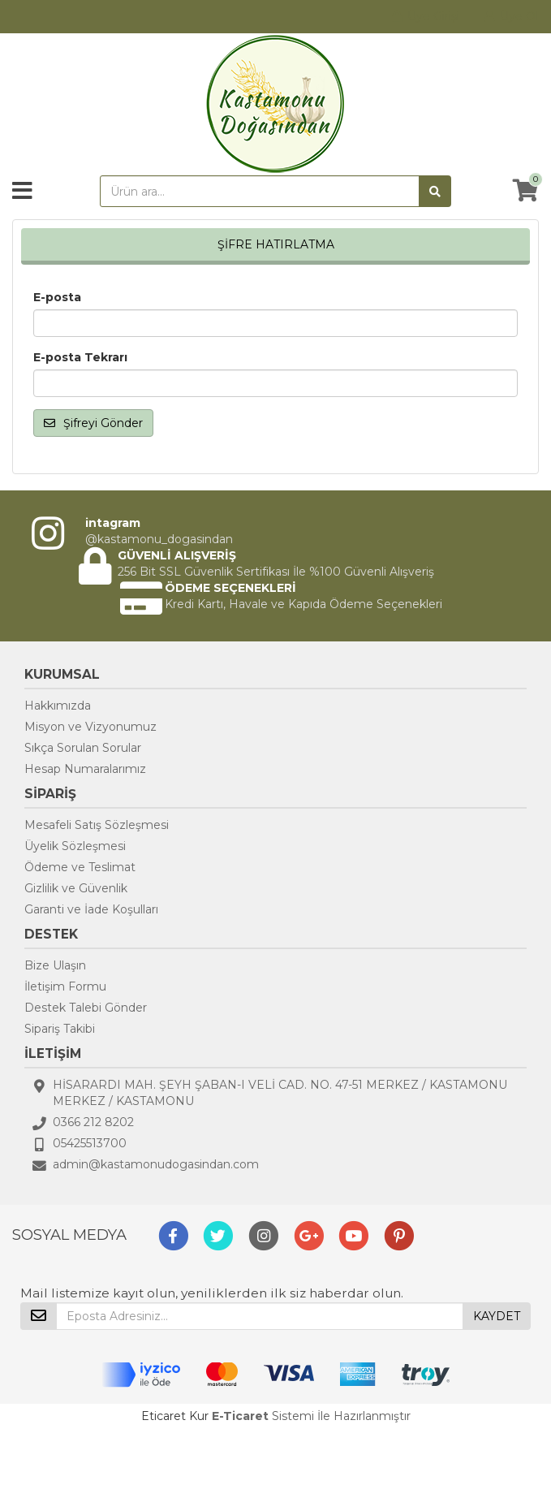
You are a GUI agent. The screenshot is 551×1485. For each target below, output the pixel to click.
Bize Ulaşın (55, 965)
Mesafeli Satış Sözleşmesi (96, 825)
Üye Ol (519, 16)
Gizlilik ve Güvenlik (75, 888)
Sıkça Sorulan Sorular (82, 747)
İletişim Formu (65, 986)
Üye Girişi (433, 16)
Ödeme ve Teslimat (80, 867)
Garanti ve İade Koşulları (91, 909)
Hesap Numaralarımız (85, 769)
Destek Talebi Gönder (85, 1007)
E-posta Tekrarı (80, 357)
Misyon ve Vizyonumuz (90, 726)
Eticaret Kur (175, 1416)
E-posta (57, 297)
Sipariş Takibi (59, 1028)
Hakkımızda (57, 705)
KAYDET (496, 1316)
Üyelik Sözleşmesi (75, 846)
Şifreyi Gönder (93, 423)
